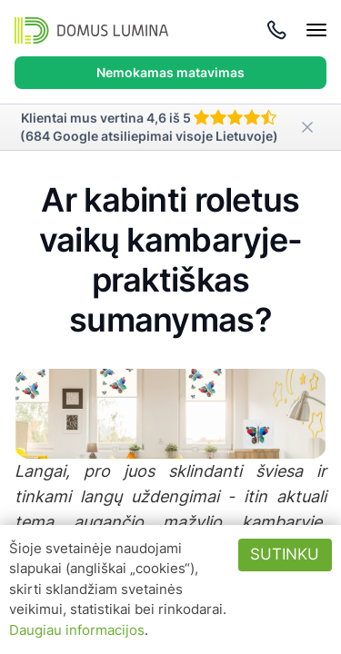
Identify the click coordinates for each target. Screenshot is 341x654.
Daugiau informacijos (77, 630)
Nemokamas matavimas (170, 72)
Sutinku (284, 554)
